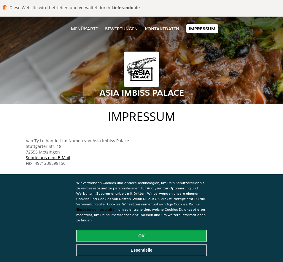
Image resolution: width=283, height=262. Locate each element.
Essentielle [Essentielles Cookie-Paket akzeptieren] (141, 250)
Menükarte (84, 28)
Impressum (202, 28)
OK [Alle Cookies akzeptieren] (142, 236)
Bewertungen (121, 28)
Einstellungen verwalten (96, 209)
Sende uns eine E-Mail (48, 157)
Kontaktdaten (162, 28)
